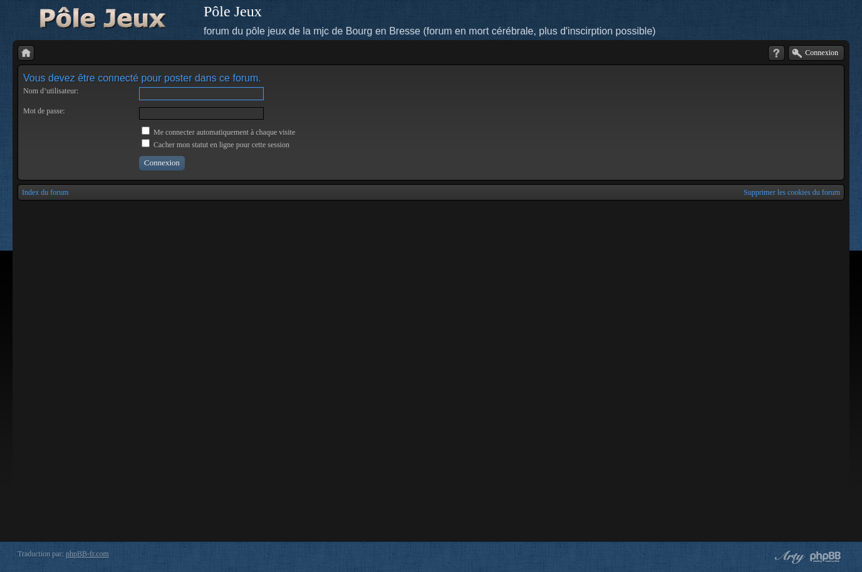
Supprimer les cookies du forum (792, 192)
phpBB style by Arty (788, 557)
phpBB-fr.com (87, 553)
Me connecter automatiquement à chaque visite (218, 132)
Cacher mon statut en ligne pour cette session (215, 144)
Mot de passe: (44, 111)
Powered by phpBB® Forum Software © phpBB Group (825, 557)
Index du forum (45, 192)
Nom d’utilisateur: (50, 90)
